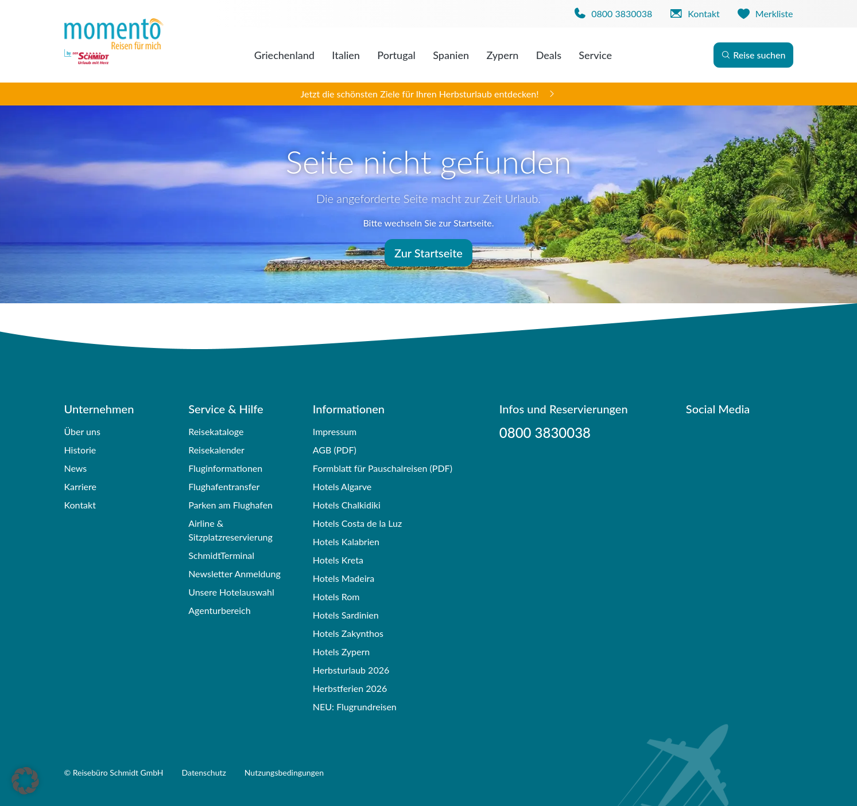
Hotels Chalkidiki (347, 504)
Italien (346, 55)
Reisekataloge (215, 431)
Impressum (334, 431)
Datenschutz (204, 772)
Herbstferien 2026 (350, 688)
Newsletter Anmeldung (234, 573)
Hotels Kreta (338, 559)
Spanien (451, 55)
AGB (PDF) (334, 449)
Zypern (502, 55)
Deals (548, 55)
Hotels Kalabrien (346, 541)
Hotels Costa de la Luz (357, 523)
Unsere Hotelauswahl (231, 591)
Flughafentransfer (223, 486)
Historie (80, 449)
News (75, 468)
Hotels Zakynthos (348, 633)
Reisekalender (216, 449)
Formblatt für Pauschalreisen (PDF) (382, 468)
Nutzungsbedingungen (284, 772)
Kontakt (80, 504)
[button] (25, 781)
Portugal (396, 55)
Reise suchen (753, 54)
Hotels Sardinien (346, 614)
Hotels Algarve (342, 486)
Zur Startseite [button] (428, 253)
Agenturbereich (219, 610)
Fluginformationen (225, 468)
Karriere (80, 486)
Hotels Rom (336, 596)
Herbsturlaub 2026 (351, 669)
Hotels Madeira (343, 578)
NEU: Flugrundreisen (355, 706)
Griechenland (284, 55)
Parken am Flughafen (230, 504)
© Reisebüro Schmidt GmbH (114, 772)
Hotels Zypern (341, 651)
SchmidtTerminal (221, 555)
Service (595, 55)
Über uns (82, 431)
